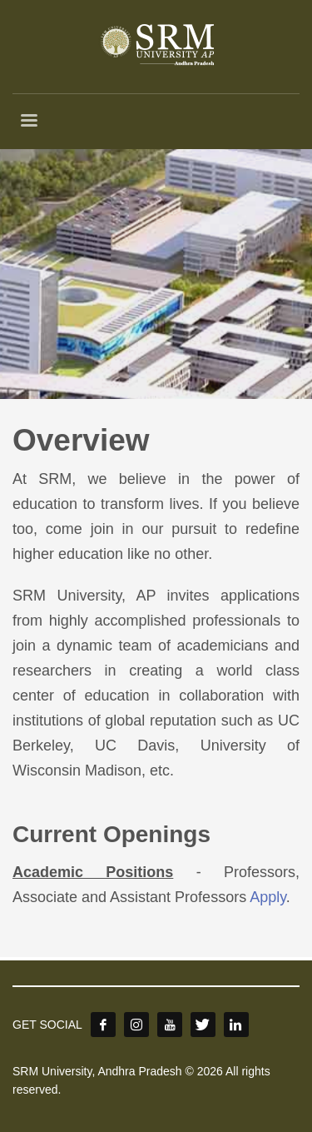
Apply (268, 897)
